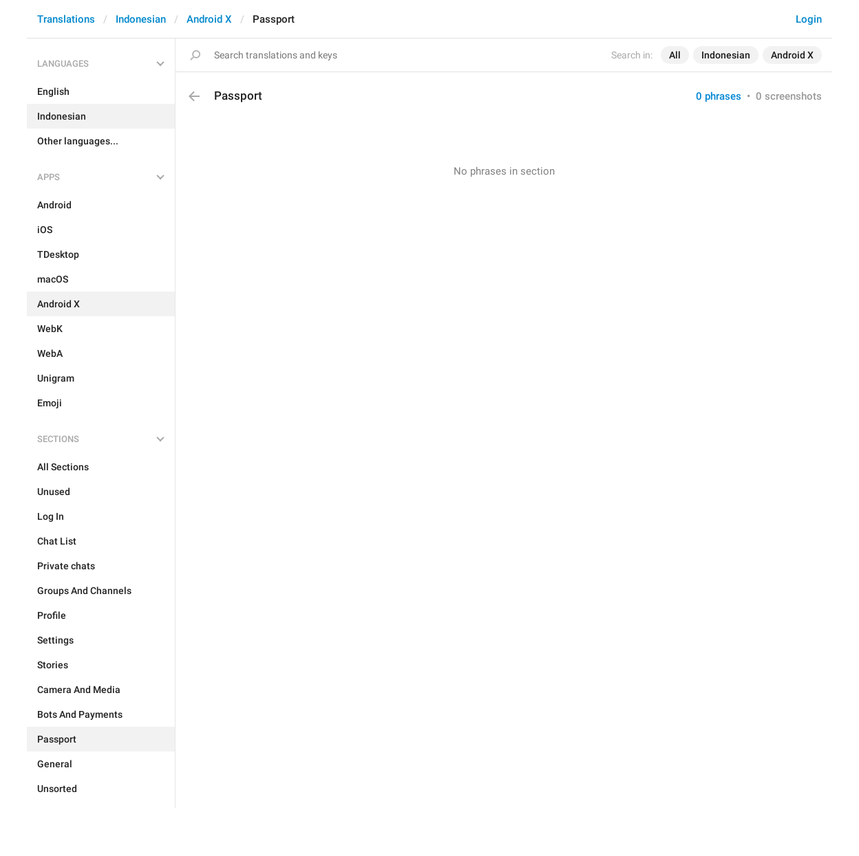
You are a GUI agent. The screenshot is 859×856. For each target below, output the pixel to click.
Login (809, 19)
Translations (66, 19)
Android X (209, 19)
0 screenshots (789, 96)
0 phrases (718, 96)
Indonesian (141, 19)
